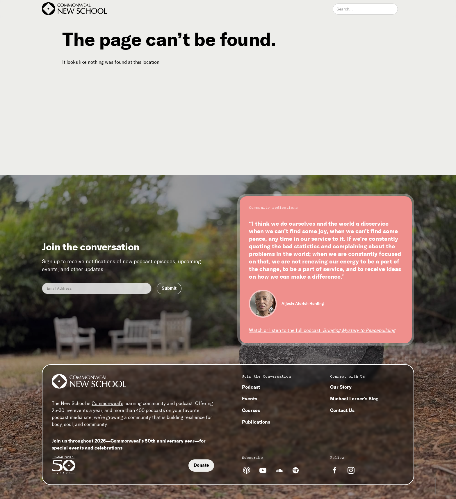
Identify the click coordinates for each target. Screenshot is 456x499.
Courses (251, 410)
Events (249, 398)
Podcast (251, 387)
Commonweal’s (107, 403)
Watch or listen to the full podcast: (322, 330)
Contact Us (342, 410)
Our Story (341, 387)
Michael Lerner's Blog (354, 398)
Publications (256, 422)
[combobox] (365, 9)
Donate (201, 465)
